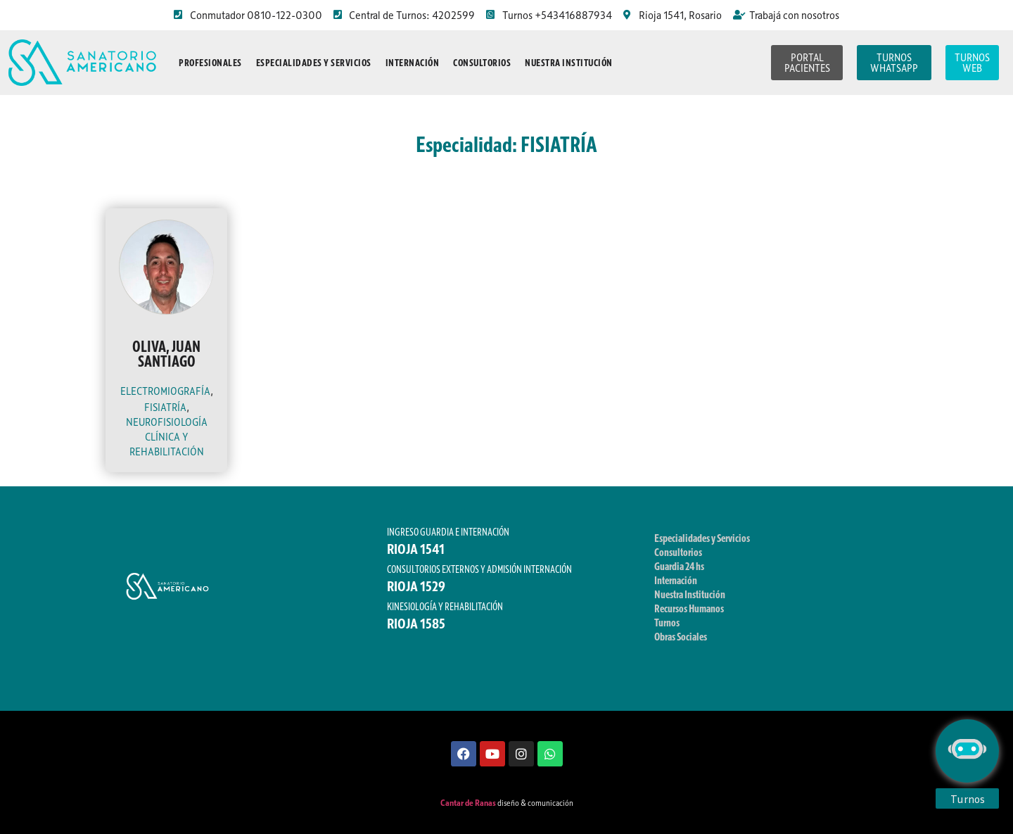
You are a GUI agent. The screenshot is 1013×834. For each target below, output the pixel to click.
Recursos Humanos (689, 608)
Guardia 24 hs (679, 566)
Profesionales (210, 62)
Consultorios (482, 62)
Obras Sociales (680, 636)
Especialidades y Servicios (313, 62)
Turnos (667, 622)
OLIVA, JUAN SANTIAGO (166, 353)
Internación (413, 62)
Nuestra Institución (569, 62)
